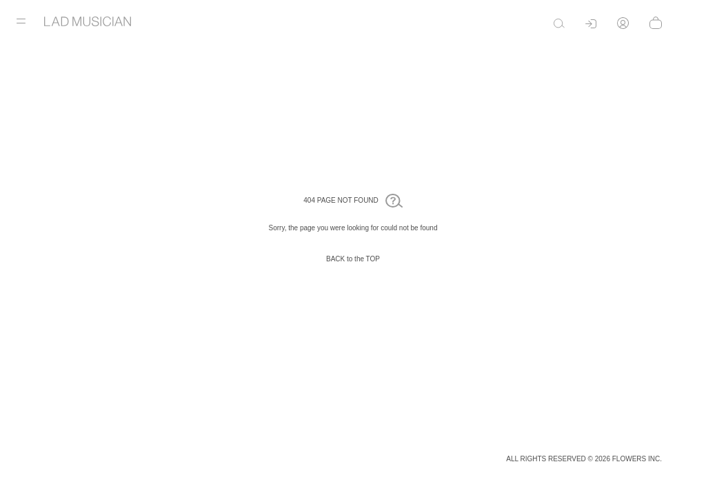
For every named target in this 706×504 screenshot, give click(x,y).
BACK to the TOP (353, 259)
